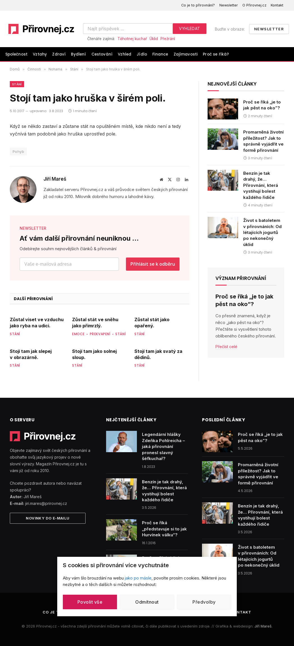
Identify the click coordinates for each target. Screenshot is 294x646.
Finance (160, 54)
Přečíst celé (226, 346)
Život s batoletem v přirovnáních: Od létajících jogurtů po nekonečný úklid (262, 232)
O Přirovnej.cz (254, 5)
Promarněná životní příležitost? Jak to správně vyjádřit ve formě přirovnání (263, 141)
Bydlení (78, 54)
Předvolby (203, 602)
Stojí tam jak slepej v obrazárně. (31, 354)
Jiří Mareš (54, 179)
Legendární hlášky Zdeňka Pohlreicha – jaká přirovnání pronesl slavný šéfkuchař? (163, 446)
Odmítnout (147, 602)
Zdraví (59, 54)
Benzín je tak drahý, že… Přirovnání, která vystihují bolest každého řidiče (260, 185)
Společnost (16, 54)
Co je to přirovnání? (198, 5)
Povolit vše (89, 602)
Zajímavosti (186, 54)
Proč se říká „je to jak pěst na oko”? (262, 105)
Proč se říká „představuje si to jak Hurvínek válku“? (164, 528)
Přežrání (167, 38)
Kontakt (277, 5)
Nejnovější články (232, 84)
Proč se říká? (216, 54)
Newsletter (228, 5)
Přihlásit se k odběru (152, 264)
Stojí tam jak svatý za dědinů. (158, 354)
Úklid (154, 38)
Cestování (101, 54)
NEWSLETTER (33, 228)
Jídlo (142, 54)
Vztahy (40, 54)
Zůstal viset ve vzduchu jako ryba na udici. (37, 322)
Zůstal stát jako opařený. (151, 322)
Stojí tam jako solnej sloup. (94, 354)
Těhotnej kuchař (132, 38)
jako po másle (138, 578)
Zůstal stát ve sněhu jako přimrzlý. (95, 322)
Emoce (78, 334)
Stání (17, 84)
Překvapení (100, 334)
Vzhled (124, 54)
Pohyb (18, 151)
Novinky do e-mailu (47, 518)
